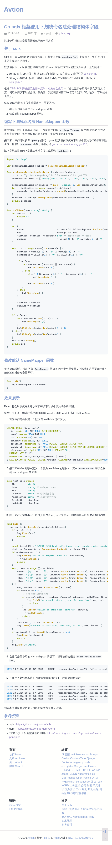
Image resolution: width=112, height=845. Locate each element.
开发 (90, 789)
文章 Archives (17, 758)
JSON (73, 774)
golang (62, 33)
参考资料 (67, 824)
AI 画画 (65, 754)
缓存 (73, 793)
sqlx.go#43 (90, 73)
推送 (96, 789)
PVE (64, 781)
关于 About (15, 762)
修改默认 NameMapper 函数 (78, 816)
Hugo (56, 837)
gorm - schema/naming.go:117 (69, 144)
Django (91, 758)
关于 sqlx (67, 805)
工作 (78, 789)
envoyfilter (67, 766)
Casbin (65, 758)
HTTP (82, 770)
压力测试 (70, 789)
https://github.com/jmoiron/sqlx (33, 724)
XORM (65, 785)
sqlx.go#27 (15, 82)
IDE (89, 770)
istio (98, 770)
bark (73, 754)
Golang (65, 770)
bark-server (82, 754)
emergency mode (80, 762)
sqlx (69, 33)
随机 (84, 793)
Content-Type (78, 758)
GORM (75, 770)
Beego (93, 754)
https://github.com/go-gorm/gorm (36, 728)
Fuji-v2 (46, 837)
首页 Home (15, 754)
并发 (84, 789)
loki (94, 774)
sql (95, 781)
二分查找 (75, 785)
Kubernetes (84, 774)
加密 (89, 785)
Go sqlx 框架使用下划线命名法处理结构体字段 (51, 26)
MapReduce (68, 777)
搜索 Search (16, 766)
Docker (65, 762)
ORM (95, 777)
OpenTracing (83, 777)
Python (71, 781)
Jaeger (65, 774)
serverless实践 (84, 781)
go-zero (83, 766)
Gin (76, 766)
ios (93, 770)
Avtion (14, 9)
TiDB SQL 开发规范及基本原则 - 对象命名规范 (36, 88)
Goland (92, 766)
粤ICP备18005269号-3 (80, 837)
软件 (78, 793)
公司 (83, 785)
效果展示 (67, 820)
